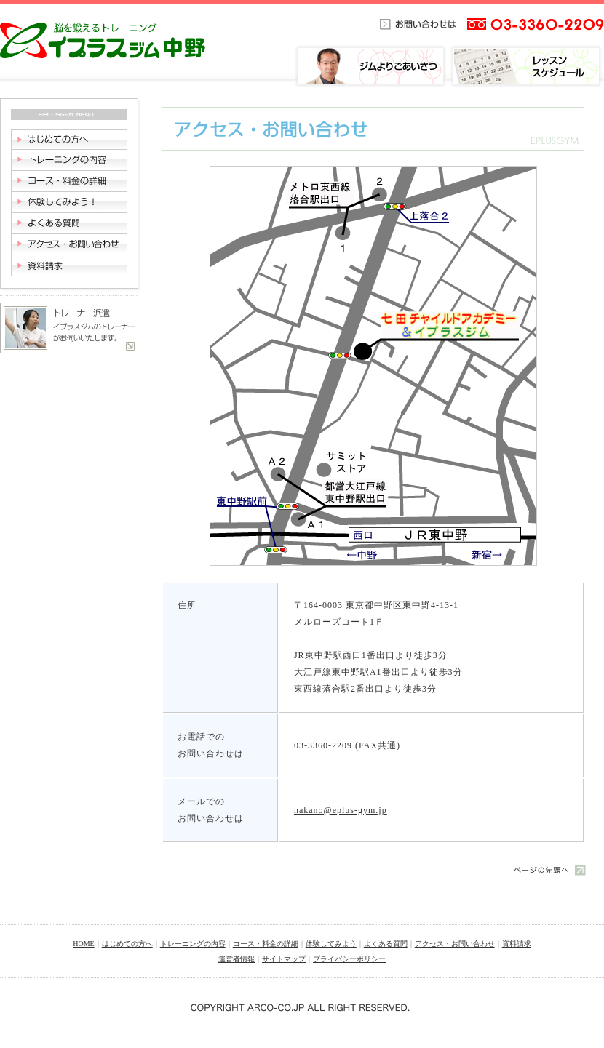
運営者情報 (236, 959)
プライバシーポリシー (349, 959)
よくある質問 (386, 944)
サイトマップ (284, 959)
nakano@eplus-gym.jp (340, 810)
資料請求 (516, 944)
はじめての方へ (127, 944)
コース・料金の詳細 (265, 944)
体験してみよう (331, 944)
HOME (83, 944)
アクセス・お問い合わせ (455, 944)
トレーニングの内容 (193, 944)
